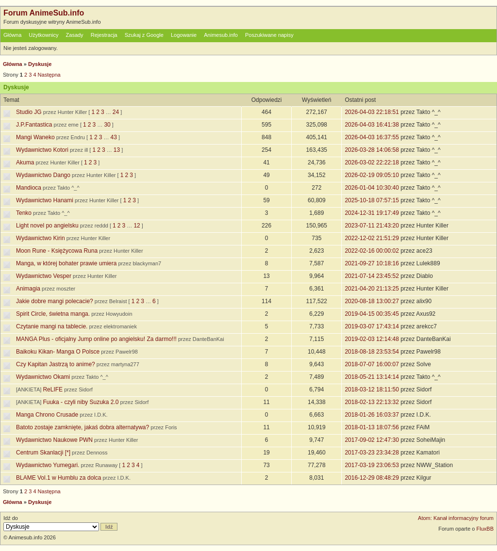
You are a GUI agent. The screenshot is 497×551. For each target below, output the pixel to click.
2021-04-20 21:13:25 (371, 288)
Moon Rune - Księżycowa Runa (57, 250)
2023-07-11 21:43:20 (371, 225)
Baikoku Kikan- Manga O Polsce (57, 351)
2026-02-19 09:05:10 (371, 175)
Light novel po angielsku (47, 225)
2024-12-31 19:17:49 (371, 213)
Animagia (28, 288)
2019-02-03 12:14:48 (371, 339)
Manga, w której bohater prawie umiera (66, 263)
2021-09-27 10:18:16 (371, 263)
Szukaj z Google (144, 35)
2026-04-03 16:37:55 (371, 137)
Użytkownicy (43, 35)
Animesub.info (221, 35)
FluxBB (485, 529)
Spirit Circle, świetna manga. (53, 313)
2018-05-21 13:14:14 (371, 376)
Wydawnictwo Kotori (42, 149)
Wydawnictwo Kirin (40, 238)
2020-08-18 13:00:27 (371, 301)
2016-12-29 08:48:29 (371, 477)
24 (116, 112)
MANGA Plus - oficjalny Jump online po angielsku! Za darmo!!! (96, 339)
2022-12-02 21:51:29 (371, 238)
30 (107, 124)
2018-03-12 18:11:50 (371, 389)
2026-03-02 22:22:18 (371, 162)
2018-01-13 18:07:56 (371, 427)
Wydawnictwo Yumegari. (47, 465)
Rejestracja (104, 35)
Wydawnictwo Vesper (43, 276)
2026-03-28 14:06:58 (371, 149)
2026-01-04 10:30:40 (371, 187)
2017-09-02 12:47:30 (371, 440)
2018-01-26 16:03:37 (371, 414)
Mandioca (28, 187)
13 (117, 149)
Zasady (74, 35)
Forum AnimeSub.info (43, 13)
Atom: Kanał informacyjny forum (456, 518)
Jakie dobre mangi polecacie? (54, 301)
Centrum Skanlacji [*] (43, 452)
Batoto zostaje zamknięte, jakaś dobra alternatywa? (82, 427)
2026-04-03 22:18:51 (371, 112)
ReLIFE (53, 389)
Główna (12, 35)
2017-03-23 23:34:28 (371, 452)
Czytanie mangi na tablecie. (51, 326)
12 (136, 225)
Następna (49, 75)
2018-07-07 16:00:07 (371, 364)
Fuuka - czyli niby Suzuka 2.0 (80, 402)
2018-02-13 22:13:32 (371, 402)
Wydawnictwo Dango (43, 175)
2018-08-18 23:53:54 (371, 351)
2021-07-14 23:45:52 (371, 276)
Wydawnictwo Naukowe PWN (54, 440)
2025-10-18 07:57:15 (371, 200)
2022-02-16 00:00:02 (371, 250)
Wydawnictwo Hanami (44, 200)
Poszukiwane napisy (269, 35)
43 (113, 137)
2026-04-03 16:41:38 (371, 124)
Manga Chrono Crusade (47, 414)
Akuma (25, 162)
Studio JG (29, 112)
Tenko (24, 213)
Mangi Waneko (35, 137)
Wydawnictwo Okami (43, 376)
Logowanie (184, 35)
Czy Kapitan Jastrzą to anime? (55, 364)
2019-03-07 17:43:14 (371, 326)
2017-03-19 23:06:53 (371, 465)
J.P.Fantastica (34, 124)
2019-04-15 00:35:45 (371, 313)
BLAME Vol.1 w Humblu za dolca (58, 477)
